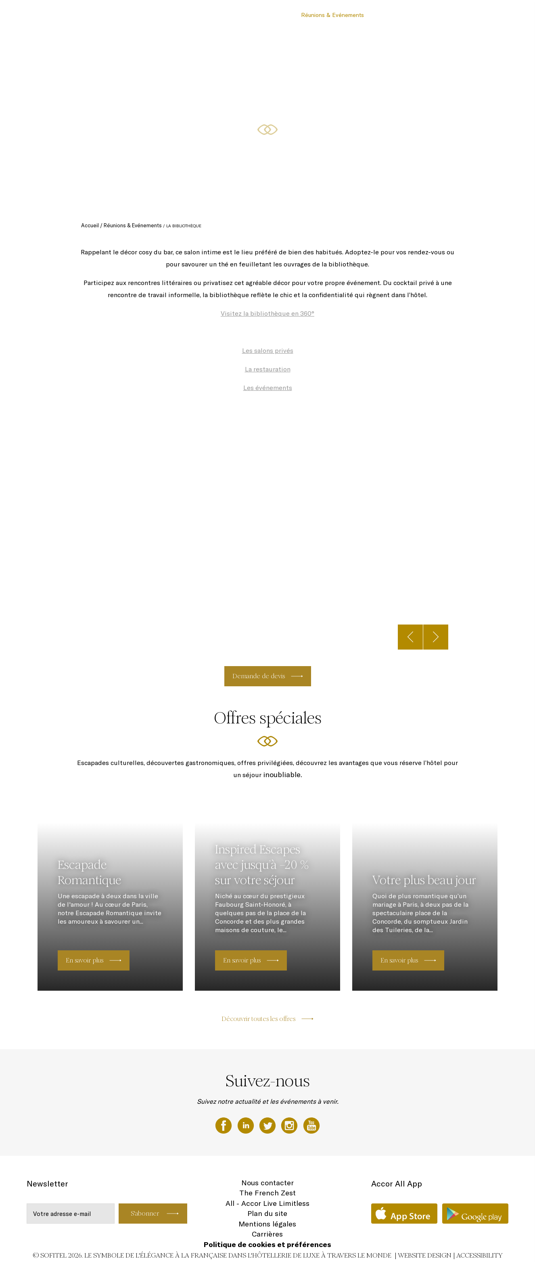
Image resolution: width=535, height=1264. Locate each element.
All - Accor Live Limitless (267, 1203)
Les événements (267, 388)
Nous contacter (267, 1182)
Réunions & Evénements (332, 15)
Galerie (463, 15)
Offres (380, 15)
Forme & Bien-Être (421, 15)
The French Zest (267, 1192)
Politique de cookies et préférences (267, 1244)
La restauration (267, 369)
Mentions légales (267, 1223)
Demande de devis (258, 676)
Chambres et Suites (211, 15)
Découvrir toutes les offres (258, 1019)
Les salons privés (267, 350)
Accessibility (479, 1255)
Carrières (267, 1234)
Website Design (424, 1255)
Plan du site (267, 1213)
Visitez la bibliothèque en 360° (267, 313)
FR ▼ (488, 15)
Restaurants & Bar (269, 15)
